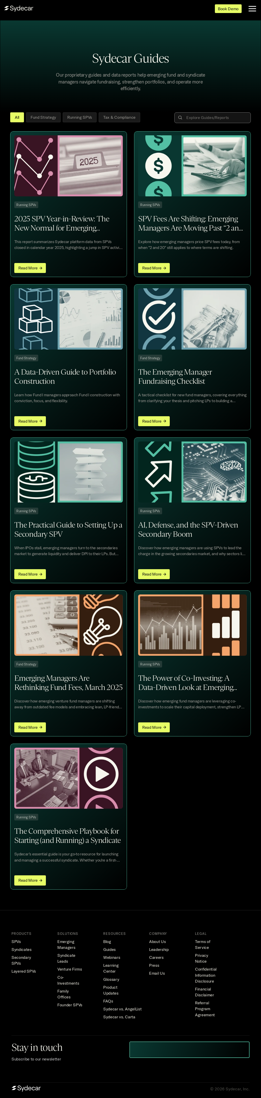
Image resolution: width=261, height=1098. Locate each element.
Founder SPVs (69, 1004)
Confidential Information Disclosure (206, 974)
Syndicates (21, 949)
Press (154, 965)
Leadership (159, 949)
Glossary (111, 979)
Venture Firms (69, 969)
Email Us (157, 973)
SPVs (16, 941)
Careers (156, 957)
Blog (107, 941)
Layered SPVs (23, 971)
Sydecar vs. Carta (119, 1016)
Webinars (111, 957)
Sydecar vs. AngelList (122, 1008)
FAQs (108, 1001)
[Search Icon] (213, 117)
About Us (157, 941)
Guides (109, 949)
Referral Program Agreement (205, 1008)
